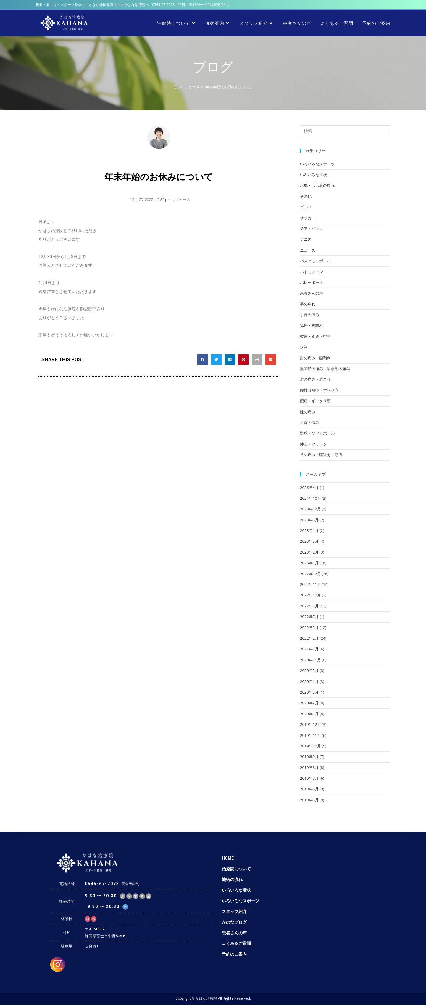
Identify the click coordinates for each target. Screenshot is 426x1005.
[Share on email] (270, 359)
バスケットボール (315, 260)
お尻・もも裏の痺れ (317, 185)
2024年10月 (310, 498)
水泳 (304, 347)
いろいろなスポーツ (317, 164)
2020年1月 (309, 713)
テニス (306, 239)
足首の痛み (309, 422)
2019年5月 (309, 800)
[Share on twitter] (216, 359)
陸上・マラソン (313, 444)
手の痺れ (307, 304)
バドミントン (311, 271)
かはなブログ (234, 922)
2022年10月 (310, 595)
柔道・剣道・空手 (315, 336)
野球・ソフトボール (317, 433)
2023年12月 (310, 509)
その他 (306, 196)
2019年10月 (310, 746)
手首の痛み (309, 314)
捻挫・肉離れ (311, 325)
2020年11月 (310, 660)
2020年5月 (309, 670)
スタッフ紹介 (234, 911)
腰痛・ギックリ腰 (315, 400)
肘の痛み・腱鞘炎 (315, 358)
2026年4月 (309, 487)
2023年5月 (309, 519)
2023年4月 (309, 530)
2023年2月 (309, 552)
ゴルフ (306, 207)
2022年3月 (309, 627)
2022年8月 (309, 606)
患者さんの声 (311, 293)
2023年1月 (309, 562)
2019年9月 (309, 756)
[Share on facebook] (202, 359)
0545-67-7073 (163, 4)
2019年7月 (309, 778)
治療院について (236, 868)
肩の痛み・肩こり (315, 379)
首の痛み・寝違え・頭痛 (321, 454)
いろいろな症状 (313, 174)
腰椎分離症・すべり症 (319, 390)
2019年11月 (310, 735)
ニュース (182, 199)
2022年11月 (310, 584)
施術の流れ (232, 879)
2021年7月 (309, 649)
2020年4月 (309, 681)
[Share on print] (257, 359)
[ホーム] (176, 86)
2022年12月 (310, 573)
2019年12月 (310, 724)
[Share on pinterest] (243, 359)
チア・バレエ (311, 228)
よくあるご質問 (236, 943)
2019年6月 (309, 789)
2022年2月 (309, 638)
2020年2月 (309, 702)
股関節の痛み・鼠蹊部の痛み (325, 368)
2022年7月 (309, 616)
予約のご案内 (234, 954)
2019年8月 (309, 767)
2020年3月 (309, 692)
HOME (228, 858)
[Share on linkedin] (230, 359)
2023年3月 (309, 541)
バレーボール (311, 282)
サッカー (307, 218)
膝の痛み (307, 411)
